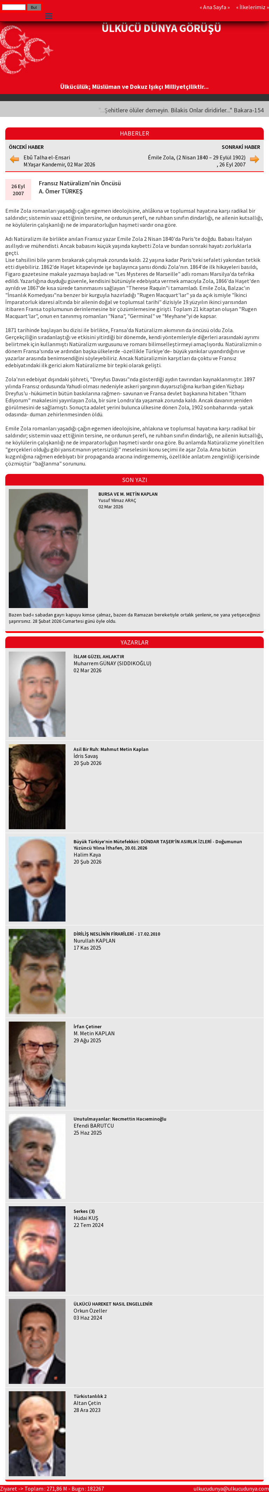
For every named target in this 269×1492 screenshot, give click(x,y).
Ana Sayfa (214, 7)
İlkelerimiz (252, 7)
